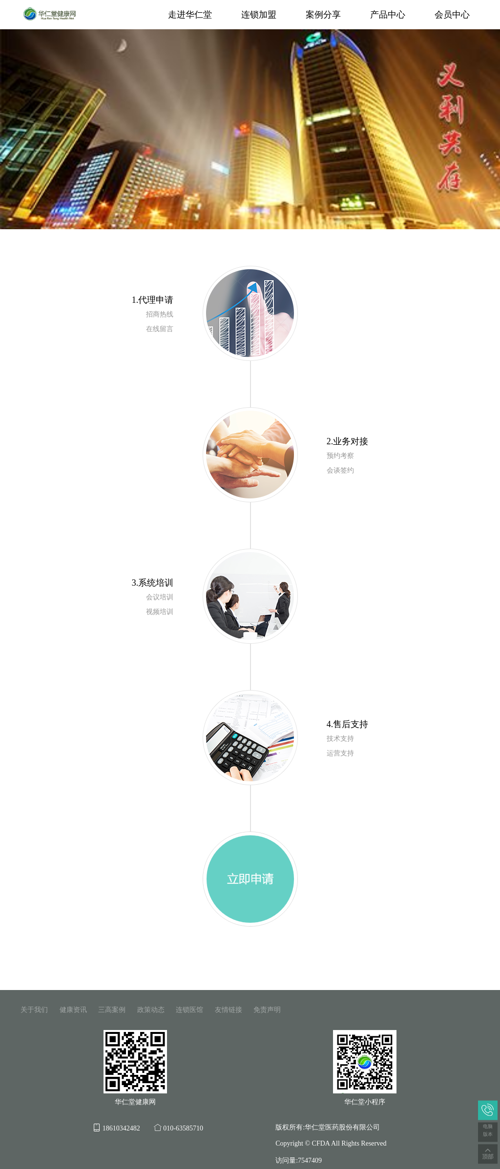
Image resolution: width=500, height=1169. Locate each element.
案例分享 (323, 15)
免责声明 (267, 1009)
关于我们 (34, 1009)
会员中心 (452, 15)
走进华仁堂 (190, 15)
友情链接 (228, 1009)
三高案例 (111, 1009)
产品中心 (387, 15)
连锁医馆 (189, 1009)
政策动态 (151, 1009)
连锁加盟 (258, 15)
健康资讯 (73, 1009)
